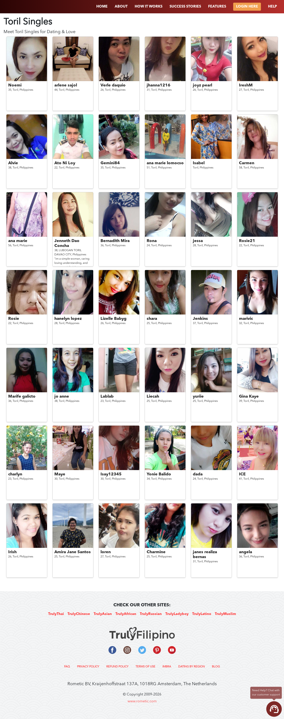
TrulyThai (56, 614)
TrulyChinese (78, 614)
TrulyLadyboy (177, 614)
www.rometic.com (142, 701)
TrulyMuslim (225, 614)
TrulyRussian (151, 614)
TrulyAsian (103, 614)
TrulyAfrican (125, 614)
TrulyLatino (201, 614)
